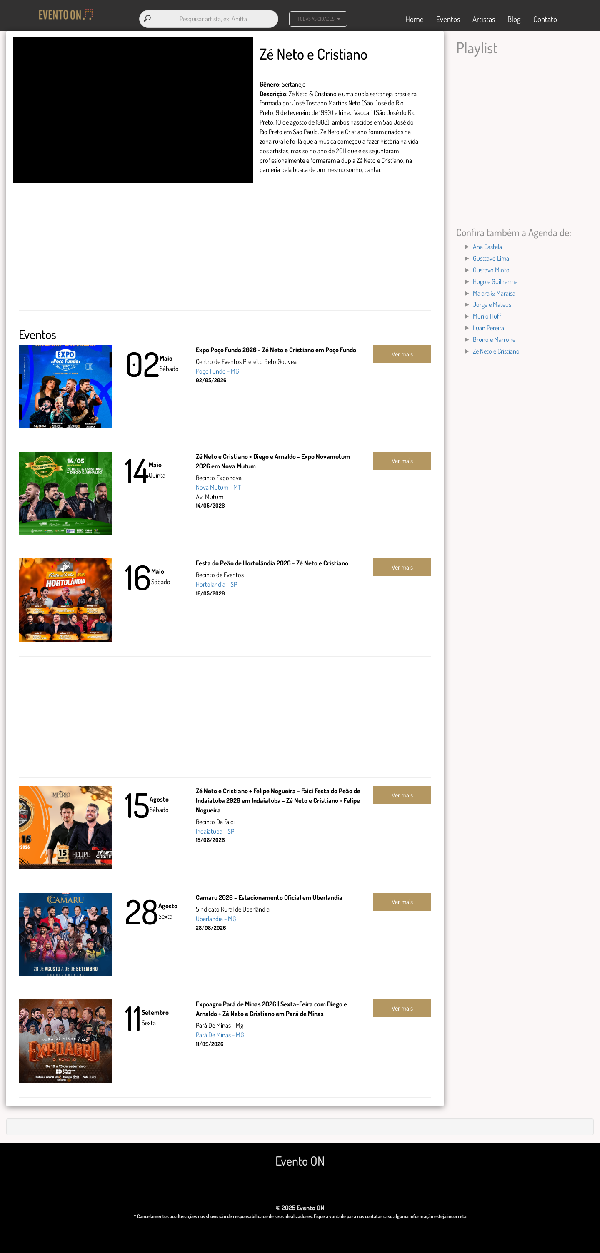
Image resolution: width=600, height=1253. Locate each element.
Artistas (483, 17)
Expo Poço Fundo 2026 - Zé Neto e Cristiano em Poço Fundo (276, 347)
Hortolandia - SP (216, 581)
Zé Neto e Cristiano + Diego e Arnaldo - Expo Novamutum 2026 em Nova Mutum (273, 458)
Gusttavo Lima (491, 255)
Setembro (155, 1009)
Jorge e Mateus (492, 301)
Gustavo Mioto (491, 267)
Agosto (159, 796)
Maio (166, 355)
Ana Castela (487, 243)
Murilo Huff (487, 313)
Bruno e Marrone (494, 336)
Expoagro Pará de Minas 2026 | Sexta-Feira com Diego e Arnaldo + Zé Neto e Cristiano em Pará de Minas (271, 1006)
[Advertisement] (225, 245)
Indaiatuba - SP (215, 828)
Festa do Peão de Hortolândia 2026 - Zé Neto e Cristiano (272, 560)
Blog (514, 17)
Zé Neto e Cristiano (496, 348)
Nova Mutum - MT (218, 484)
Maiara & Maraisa (494, 290)
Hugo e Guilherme (495, 278)
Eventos (448, 17)
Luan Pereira (488, 325)
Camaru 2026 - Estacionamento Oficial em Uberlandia (269, 894)
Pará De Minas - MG (220, 1032)
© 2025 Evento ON (300, 1205)
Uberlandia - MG (216, 916)
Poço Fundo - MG (217, 368)
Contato (545, 17)
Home (414, 17)
